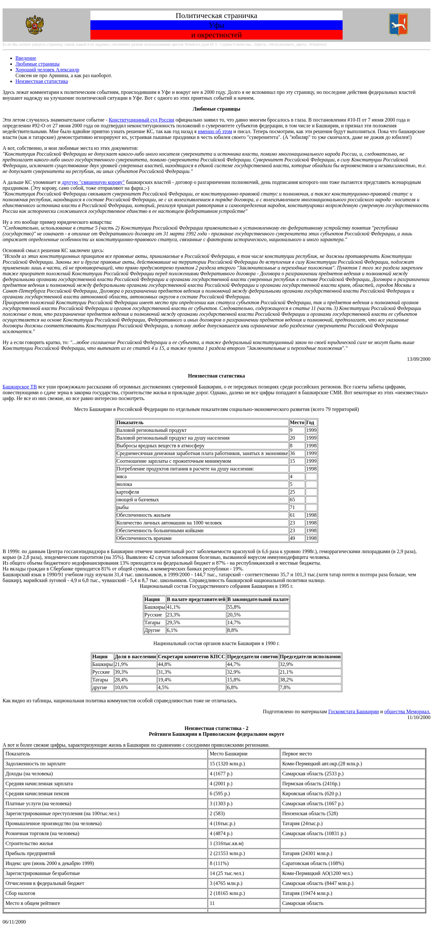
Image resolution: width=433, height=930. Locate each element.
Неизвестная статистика (41, 81)
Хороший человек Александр (47, 69)
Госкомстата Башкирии (353, 711)
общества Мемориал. (407, 711)
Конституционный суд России (141, 120)
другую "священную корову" (93, 182)
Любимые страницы (37, 64)
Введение (25, 58)
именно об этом (215, 131)
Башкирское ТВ (20, 386)
